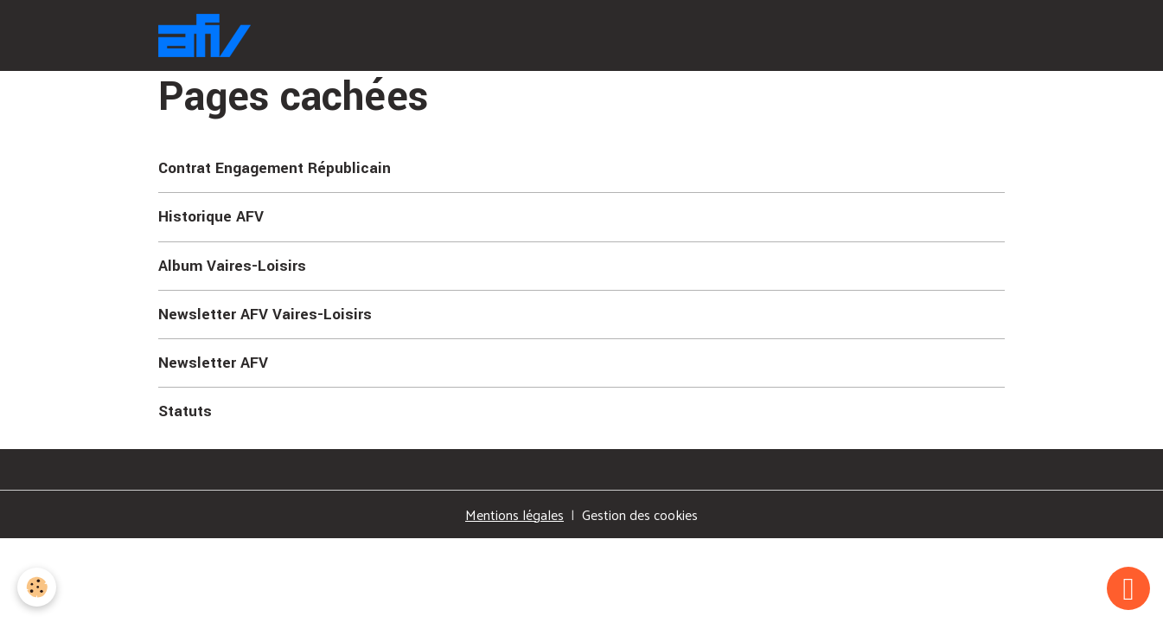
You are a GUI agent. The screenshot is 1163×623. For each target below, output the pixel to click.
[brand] (208, 35)
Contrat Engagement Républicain (274, 168)
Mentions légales (514, 514)
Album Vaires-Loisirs (232, 266)
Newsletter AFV (213, 363)
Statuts (185, 411)
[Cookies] (36, 587)
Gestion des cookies (640, 514)
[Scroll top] (1128, 588)
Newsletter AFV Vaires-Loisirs (265, 314)
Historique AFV (211, 217)
